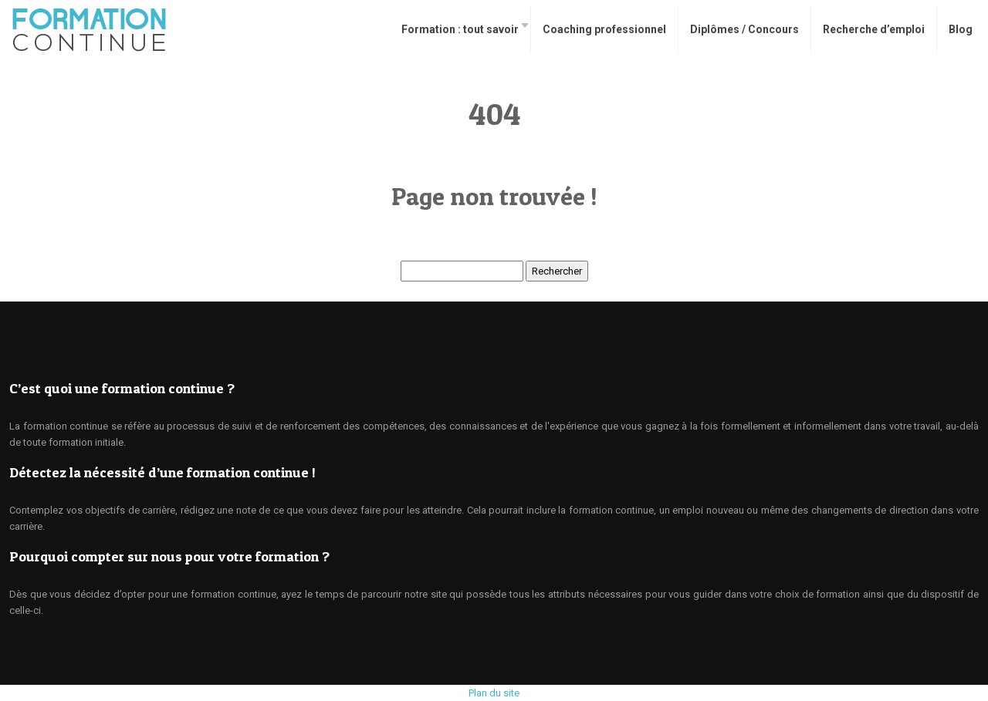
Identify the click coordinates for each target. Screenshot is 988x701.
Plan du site (494, 693)
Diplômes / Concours (744, 29)
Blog (961, 29)
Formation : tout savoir (460, 29)
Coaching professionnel (604, 29)
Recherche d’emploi (874, 29)
